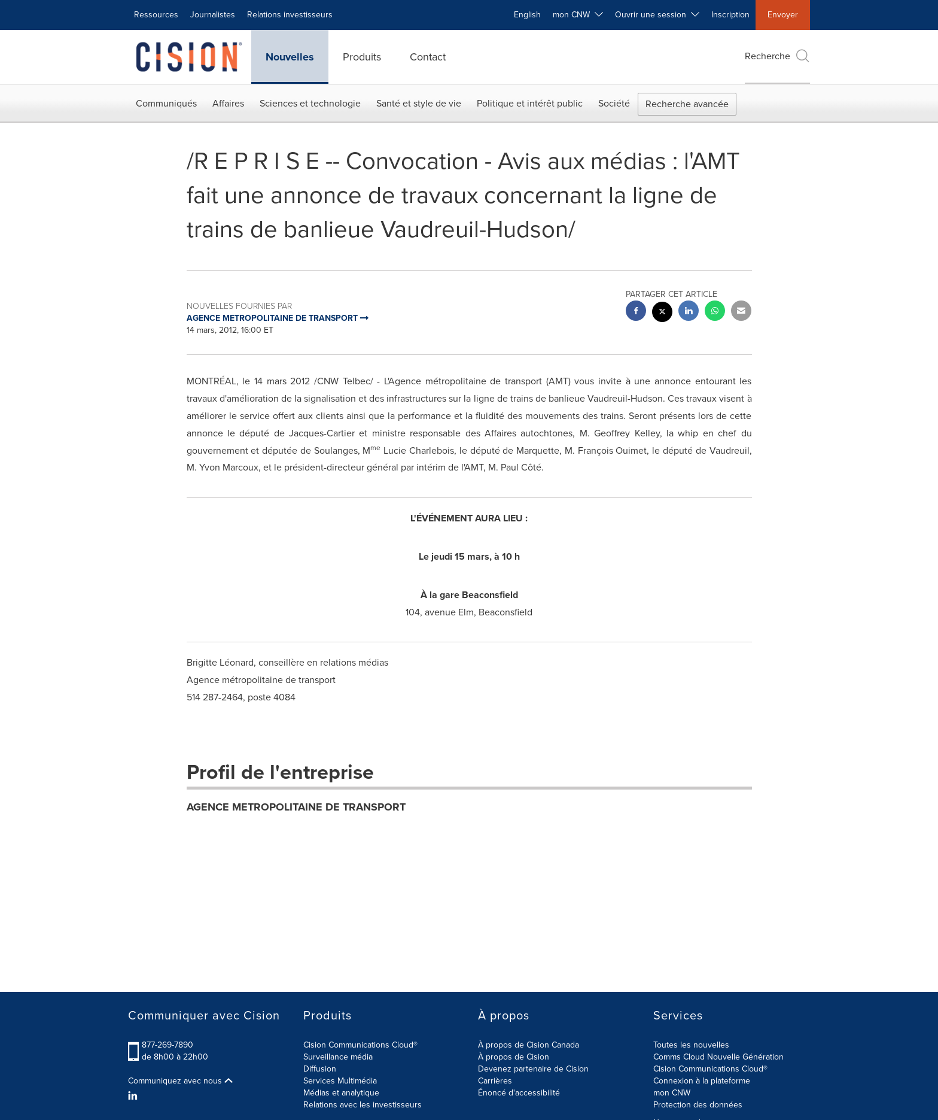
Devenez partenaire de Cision (533, 1069)
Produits (362, 57)
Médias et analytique (341, 1092)
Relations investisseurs (290, 14)
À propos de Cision (513, 1057)
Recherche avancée (687, 104)
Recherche (777, 56)
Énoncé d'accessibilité (519, 1092)
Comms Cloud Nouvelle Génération (718, 1057)
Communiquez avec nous (180, 1081)
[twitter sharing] (662, 313)
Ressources (156, 14)
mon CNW (671, 1092)
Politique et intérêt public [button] (530, 103)
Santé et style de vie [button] (418, 103)
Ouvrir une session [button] (657, 14)
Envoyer (783, 14)
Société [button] (614, 103)
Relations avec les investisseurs (362, 1104)
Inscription (730, 14)
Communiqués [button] (166, 103)
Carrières (495, 1081)
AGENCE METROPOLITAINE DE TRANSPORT (296, 807)
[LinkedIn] (134, 1096)
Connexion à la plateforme (701, 1081)
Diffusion (319, 1069)
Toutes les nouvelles (691, 1045)
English (527, 14)
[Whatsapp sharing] (715, 312)
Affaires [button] (228, 103)
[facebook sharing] (636, 312)
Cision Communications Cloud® (360, 1045)
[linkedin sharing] (688, 312)
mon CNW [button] (578, 14)
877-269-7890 (167, 1045)
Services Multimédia (340, 1081)
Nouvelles (290, 57)
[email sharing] (741, 312)
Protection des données (697, 1104)
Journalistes (212, 14)
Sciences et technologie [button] (310, 103)
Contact (428, 57)
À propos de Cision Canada (528, 1045)
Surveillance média (338, 1057)
